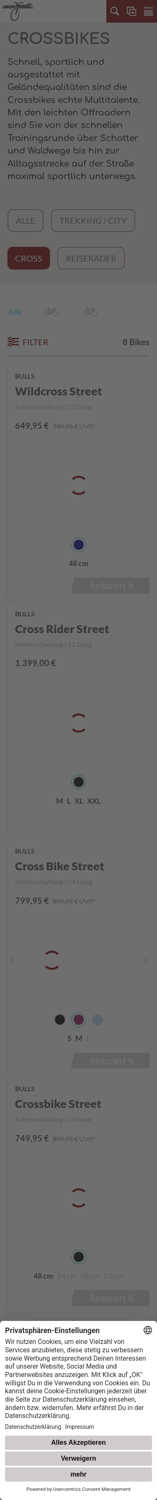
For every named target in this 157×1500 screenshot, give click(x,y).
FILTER (28, 341)
